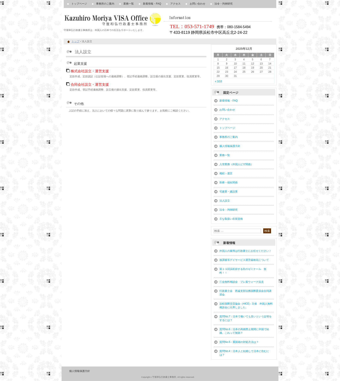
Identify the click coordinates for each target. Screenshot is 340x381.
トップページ (79, 3)
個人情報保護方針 (229, 146)
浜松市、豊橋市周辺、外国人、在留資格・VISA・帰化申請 (113, 19)
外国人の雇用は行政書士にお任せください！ (245, 250)
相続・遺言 (225, 173)
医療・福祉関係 (228, 182)
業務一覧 (128, 3)
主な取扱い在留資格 (231, 218)
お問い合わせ (197, 3)
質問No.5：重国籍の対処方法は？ (239, 342)
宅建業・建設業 (228, 191)
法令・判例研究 (223, 3)
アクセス (175, 3)
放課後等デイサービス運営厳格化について (244, 260)
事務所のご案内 (105, 3)
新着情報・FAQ (152, 3)
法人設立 (224, 200)
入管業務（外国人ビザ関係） (236, 164)
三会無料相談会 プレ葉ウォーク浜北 (241, 281)
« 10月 (218, 81)
